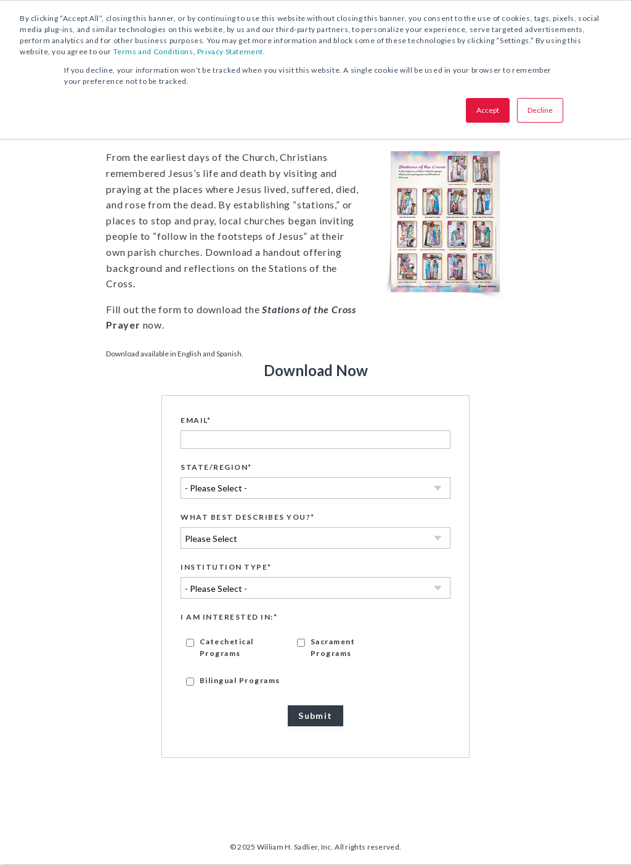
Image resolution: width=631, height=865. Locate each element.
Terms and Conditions (153, 51)
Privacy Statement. (231, 51)
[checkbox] (315, 661)
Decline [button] (540, 110)
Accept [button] (487, 110)
